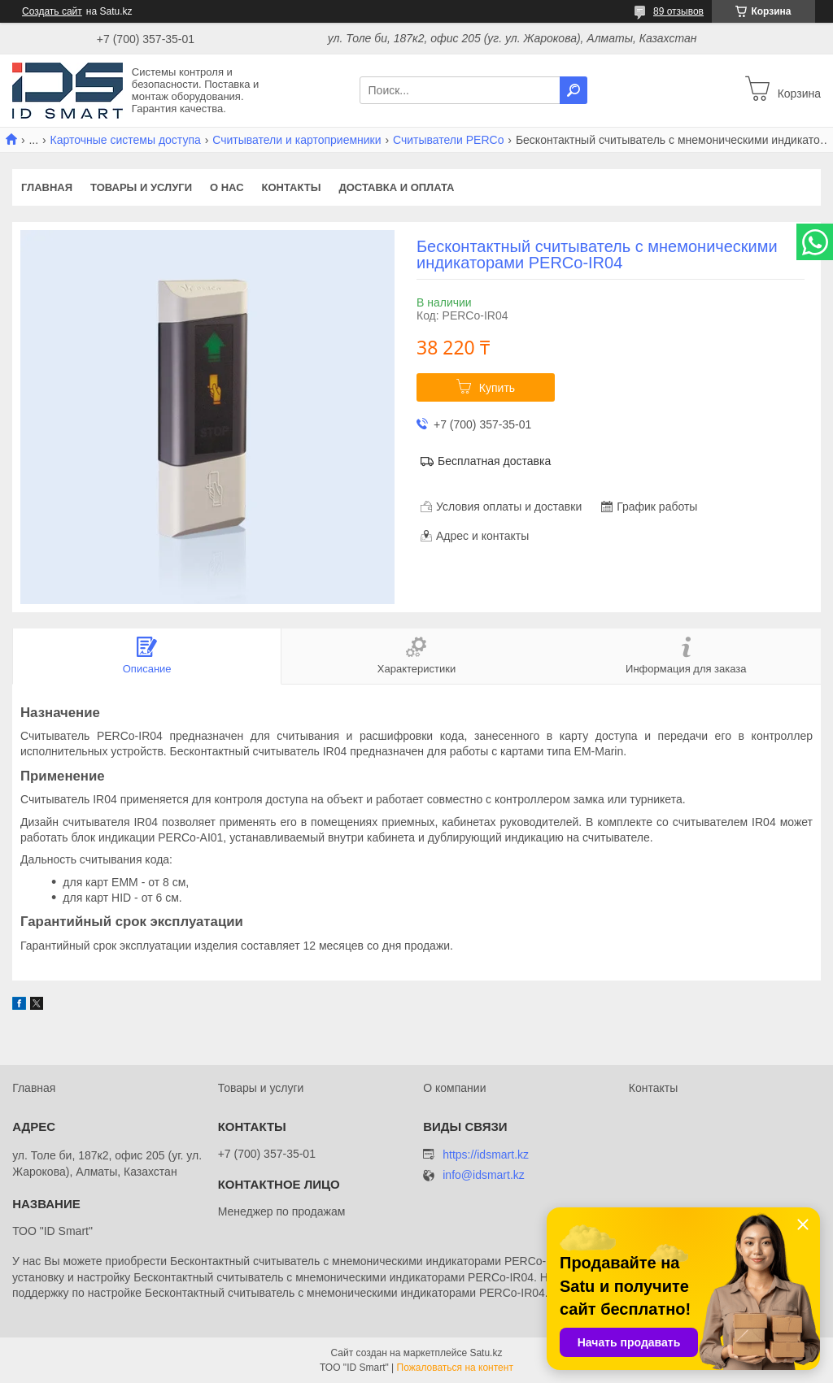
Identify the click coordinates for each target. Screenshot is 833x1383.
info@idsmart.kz (484, 1175)
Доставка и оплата (396, 187)
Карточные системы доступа (125, 139)
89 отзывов (678, 11)
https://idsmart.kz (486, 1154)
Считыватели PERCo (448, 139)
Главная (46, 187)
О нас (227, 187)
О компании (454, 1087)
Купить (497, 387)
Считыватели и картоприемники (296, 139)
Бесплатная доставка (494, 461)
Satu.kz (485, 1353)
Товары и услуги (141, 187)
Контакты (291, 187)
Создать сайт (52, 11)
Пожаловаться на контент (455, 1367)
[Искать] (573, 90)
